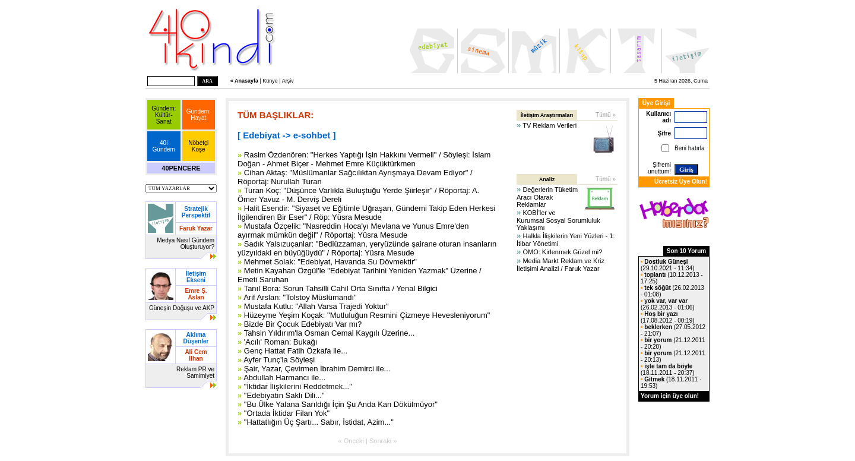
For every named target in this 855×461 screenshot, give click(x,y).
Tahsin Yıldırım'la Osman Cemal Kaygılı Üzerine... (329, 333)
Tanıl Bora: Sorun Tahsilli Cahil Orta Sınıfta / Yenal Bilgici (341, 288)
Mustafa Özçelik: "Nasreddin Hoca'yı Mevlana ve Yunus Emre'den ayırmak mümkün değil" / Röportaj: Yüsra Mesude (353, 230)
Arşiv (288, 81)
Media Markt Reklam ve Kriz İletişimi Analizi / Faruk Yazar (560, 264)
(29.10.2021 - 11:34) (668, 264)
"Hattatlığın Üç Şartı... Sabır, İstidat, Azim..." (319, 422)
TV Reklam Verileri (549, 125)
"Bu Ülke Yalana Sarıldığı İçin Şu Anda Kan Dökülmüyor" (341, 404)
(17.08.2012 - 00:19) (668, 317)
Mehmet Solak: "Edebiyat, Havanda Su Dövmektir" (330, 261)
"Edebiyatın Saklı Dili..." (284, 395)
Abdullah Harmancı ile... (284, 377)
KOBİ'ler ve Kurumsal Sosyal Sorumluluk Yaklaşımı (558, 220)
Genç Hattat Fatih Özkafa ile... (295, 350)
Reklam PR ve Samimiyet (195, 372)
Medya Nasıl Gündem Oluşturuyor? (185, 243)
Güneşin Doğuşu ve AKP (181, 308)
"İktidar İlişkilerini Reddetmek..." (298, 386)
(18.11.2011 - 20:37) (668, 369)
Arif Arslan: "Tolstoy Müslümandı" (300, 297)
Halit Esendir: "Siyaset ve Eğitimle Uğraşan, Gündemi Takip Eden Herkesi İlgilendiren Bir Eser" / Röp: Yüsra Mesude (366, 213)
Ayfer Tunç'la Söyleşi (279, 359)
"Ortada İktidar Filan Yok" (287, 413)
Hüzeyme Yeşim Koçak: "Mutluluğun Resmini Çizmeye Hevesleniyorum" (367, 315)
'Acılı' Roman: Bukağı (280, 341)
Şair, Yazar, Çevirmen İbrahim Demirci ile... (317, 368)
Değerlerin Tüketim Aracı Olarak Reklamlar (547, 197)
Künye (270, 81)
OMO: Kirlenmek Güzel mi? (562, 251)
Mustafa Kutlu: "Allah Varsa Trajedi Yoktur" (316, 306)
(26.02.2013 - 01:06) (668, 304)
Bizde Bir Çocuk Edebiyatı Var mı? (303, 324)
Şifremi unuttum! (659, 168)
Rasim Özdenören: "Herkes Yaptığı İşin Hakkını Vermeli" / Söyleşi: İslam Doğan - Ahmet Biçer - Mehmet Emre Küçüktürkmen (364, 159)
